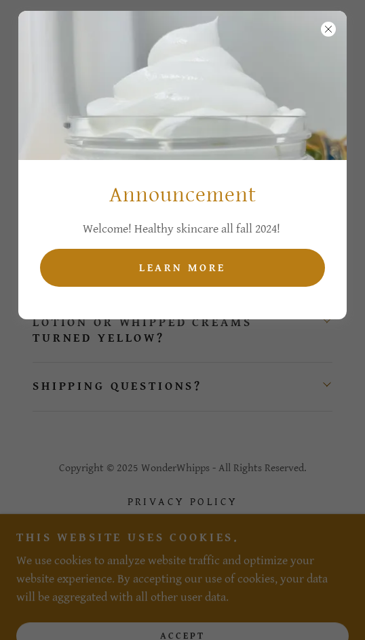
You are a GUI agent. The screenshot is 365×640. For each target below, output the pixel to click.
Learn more (182, 268)
